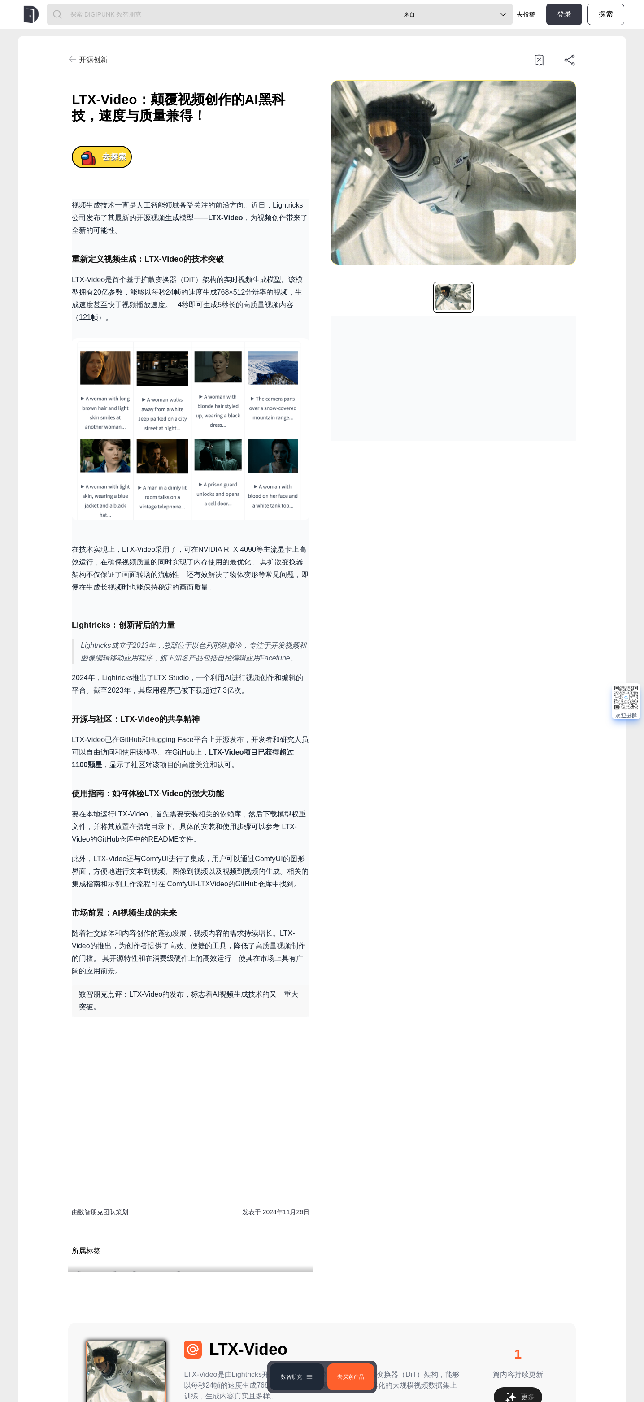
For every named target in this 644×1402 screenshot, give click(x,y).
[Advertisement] (190, 1097)
